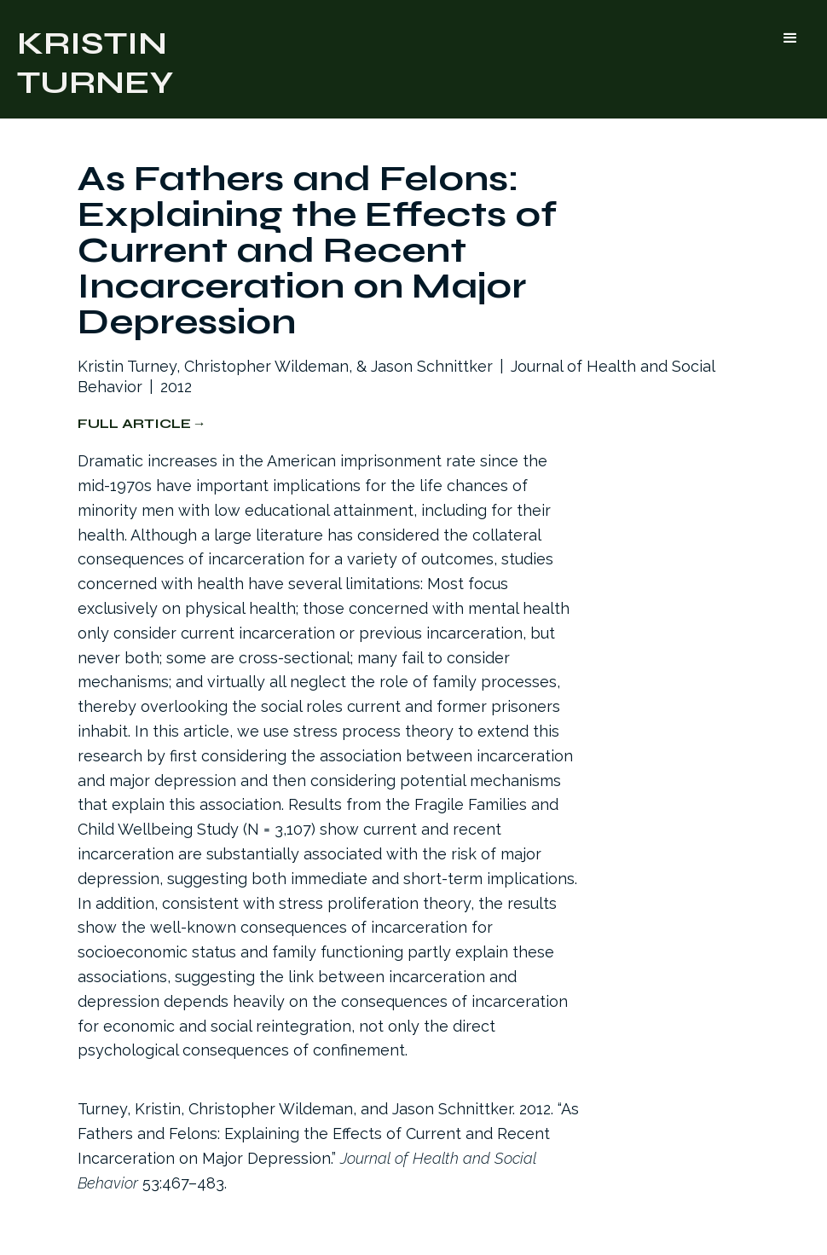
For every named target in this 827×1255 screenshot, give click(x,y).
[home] (95, 59)
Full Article (134, 423)
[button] (790, 37)
